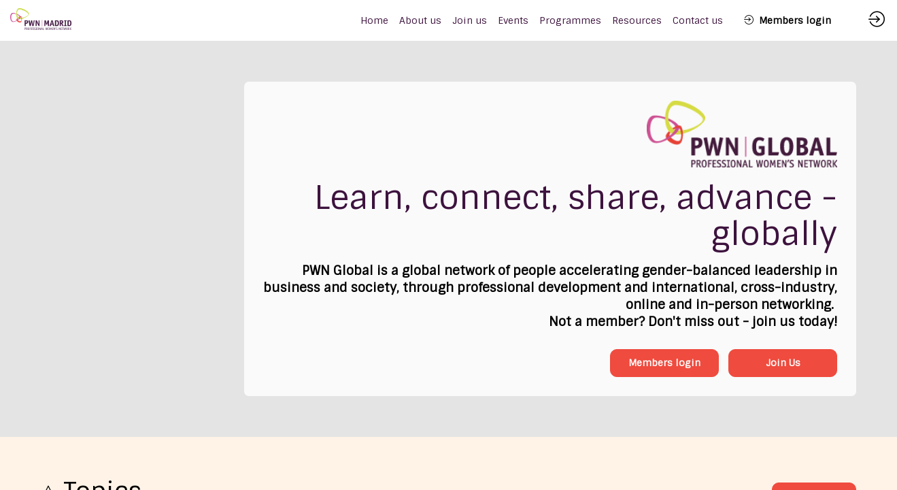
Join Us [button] (783, 363)
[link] (420, 20)
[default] (374, 20)
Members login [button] (664, 363)
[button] (787, 20)
